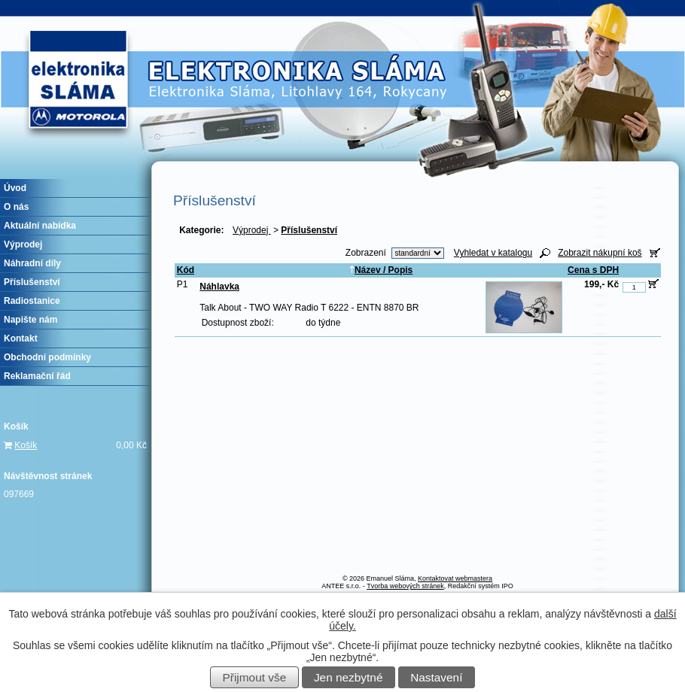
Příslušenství (32, 282)
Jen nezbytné (348, 677)
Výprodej (252, 230)
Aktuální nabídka (40, 225)
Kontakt (21, 338)
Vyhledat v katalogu (493, 252)
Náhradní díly (32, 263)
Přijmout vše (255, 677)
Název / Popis (381, 270)
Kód (185, 270)
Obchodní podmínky (47, 357)
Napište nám (30, 319)
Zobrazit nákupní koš (599, 252)
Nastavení (436, 677)
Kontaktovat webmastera (455, 578)
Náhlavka (219, 286)
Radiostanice (32, 301)
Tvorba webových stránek (405, 586)
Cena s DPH (593, 270)
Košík (25, 445)
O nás (16, 207)
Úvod (15, 188)
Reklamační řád (37, 376)
